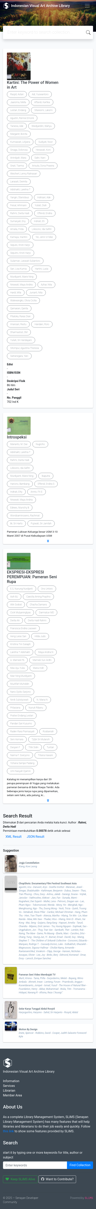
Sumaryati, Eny (18, 221)
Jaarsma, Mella (18, 102)
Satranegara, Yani (19, 356)
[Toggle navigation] (87, 6)
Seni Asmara (16, 739)
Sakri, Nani (40, 157)
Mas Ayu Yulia (17, 668)
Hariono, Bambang (19, 483)
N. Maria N (42, 699)
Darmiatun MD (46, 612)
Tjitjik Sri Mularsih (41, 739)
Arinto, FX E (36, 491)
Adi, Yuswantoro (40, 94)
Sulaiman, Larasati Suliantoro (25, 260)
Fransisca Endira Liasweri (23, 628)
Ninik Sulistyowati (19, 699)
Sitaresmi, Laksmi (43, 110)
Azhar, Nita (46, 284)
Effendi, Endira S (46, 483)
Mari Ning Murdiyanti (21, 676)
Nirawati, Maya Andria (21, 499)
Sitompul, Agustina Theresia (24, 348)
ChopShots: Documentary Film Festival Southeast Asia (48, 883)
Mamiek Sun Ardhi (42, 660)
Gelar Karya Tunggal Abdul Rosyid (37, 1008)
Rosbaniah (48, 731)
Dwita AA (15, 620)
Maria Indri (38, 668)
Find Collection (80, 1165)
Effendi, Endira (45, 213)
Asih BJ (14, 596)
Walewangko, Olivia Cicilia (23, 300)
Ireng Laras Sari (18, 636)
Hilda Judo (40, 636)
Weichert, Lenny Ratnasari (23, 173)
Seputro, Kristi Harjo (20, 253)
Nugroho (40, 444)
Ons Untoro (47, 588)
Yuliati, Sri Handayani (21, 340)
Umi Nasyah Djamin (20, 771)
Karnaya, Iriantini (18, 237)
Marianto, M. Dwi (18, 444)
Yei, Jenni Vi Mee (44, 237)
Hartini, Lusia (41, 268)
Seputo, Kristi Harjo (20, 245)
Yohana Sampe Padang (22, 763)
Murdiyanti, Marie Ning (21, 276)
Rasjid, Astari (17, 94)
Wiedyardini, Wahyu (42, 126)
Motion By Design (28, 1029)
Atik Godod (16, 604)
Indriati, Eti (39, 221)
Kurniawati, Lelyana (20, 142)
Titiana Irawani (45, 755)
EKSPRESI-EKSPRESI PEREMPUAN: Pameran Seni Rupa (32, 577)
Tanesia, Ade (16, 126)
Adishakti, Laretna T (20, 189)
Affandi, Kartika (42, 102)
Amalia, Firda (17, 229)
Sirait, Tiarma (17, 165)
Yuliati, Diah (41, 205)
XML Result (14, 837)
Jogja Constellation (29, 863)
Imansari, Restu (18, 324)
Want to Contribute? (57, 1179)
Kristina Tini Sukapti (20, 644)
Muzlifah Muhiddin (19, 684)
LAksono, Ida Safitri (42, 229)
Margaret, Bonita (18, 134)
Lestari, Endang (18, 110)
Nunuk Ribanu (36, 707)
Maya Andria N (45, 652)
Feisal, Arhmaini (18, 205)
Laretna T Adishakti (20, 652)
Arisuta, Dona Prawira (43, 165)
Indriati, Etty (16, 491)
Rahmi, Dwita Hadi (19, 213)
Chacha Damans (38, 604)
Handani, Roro (42, 324)
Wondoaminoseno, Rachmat (25, 515)
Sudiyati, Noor (45, 142)
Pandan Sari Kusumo (21, 723)
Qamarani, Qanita (19, 308)
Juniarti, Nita (35, 292)
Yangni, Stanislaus (19, 197)
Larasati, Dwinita (18, 181)
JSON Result (35, 837)
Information (11, 1081)
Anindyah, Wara (18, 157)
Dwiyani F (15, 747)
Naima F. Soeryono (20, 755)
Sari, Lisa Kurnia (18, 268)
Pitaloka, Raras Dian (20, 316)
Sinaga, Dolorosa (18, 149)
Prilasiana (15, 707)
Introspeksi (17, 437)
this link (8, 1131)
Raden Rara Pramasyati (22, 731)
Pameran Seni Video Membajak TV (37, 974)
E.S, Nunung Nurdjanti (21, 588)
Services (9, 1086)
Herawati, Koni (43, 149)
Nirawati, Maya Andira (21, 284)
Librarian (9, 1090)
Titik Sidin (33, 747)
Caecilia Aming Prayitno (38, 596)
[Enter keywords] (35, 1165)
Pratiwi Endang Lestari (21, 715)
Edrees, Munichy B (19, 507)
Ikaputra (46, 476)
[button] (48, 541)
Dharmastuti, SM (18, 332)
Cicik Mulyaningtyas (20, 612)
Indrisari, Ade (44, 197)
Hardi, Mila (15, 292)
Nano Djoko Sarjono (20, 691)
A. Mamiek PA (17, 660)
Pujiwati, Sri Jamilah (41, 523)
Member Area (12, 1095)
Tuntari (50, 747)
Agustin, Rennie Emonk (22, 118)
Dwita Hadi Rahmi (37, 620)
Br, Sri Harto (16, 523)
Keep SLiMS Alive (20, 1179)
